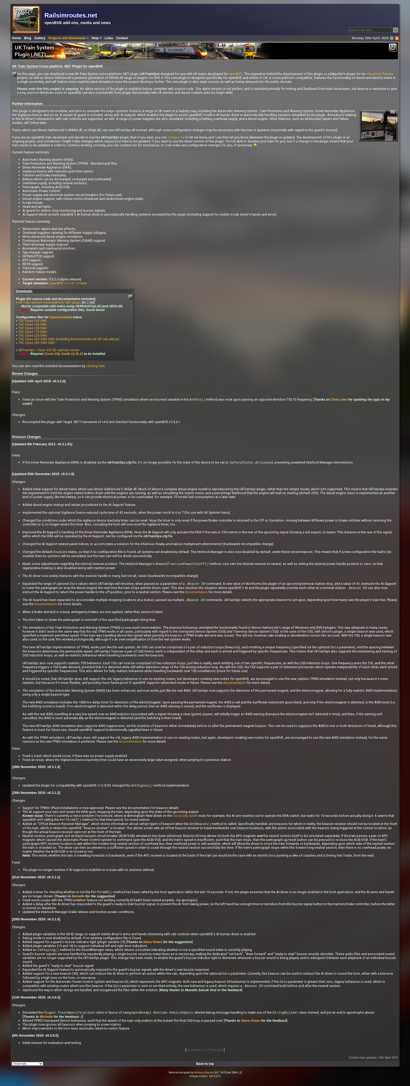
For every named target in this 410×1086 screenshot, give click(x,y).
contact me (176, 137)
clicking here (95, 366)
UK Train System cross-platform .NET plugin (49, 302)
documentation (196, 594)
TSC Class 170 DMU (32, 332)
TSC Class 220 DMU (32, 335)
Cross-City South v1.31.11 (63, 354)
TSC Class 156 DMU (32, 324)
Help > (96, 38)
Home (16, 38)
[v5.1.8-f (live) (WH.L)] (228, 1077)
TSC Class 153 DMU (32, 321)
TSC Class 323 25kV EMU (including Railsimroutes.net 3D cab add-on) (68, 339)
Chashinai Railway (380, 74)
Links (109, 38)
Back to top (205, 1068)
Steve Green (152, 945)
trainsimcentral (60, 317)
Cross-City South (185, 818)
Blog (27, 38)
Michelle (78, 899)
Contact (122, 38)
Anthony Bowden (204, 1077)
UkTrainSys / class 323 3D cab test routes (48, 350)
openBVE (235, 74)
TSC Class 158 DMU (32, 328)
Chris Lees (338, 400)
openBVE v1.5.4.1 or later (68, 283)
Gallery (40, 38)
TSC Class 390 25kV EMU (36, 343)
